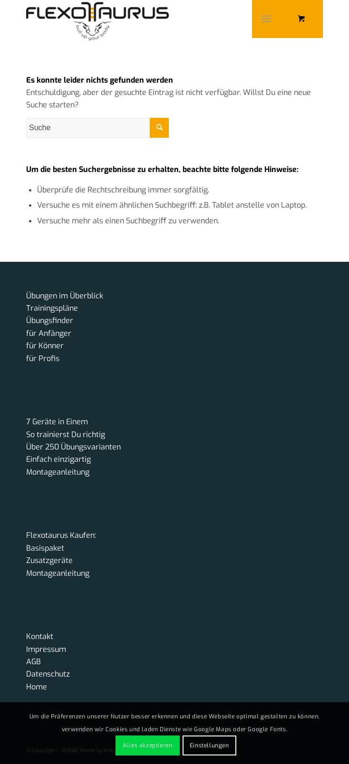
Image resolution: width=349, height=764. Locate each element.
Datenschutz (48, 674)
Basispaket (45, 548)
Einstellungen (209, 745)
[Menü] (266, 19)
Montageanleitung (57, 472)
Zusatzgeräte (49, 560)
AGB (33, 662)
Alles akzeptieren (147, 745)
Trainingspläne (52, 308)
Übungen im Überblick (64, 296)
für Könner (45, 346)
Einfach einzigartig (58, 459)
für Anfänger (48, 333)
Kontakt (39, 636)
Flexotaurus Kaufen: (61, 535)
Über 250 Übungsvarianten (73, 447)
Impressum (46, 649)
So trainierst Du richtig (65, 434)
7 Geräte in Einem (57, 422)
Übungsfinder (49, 320)
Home (36, 687)
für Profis (42, 358)
